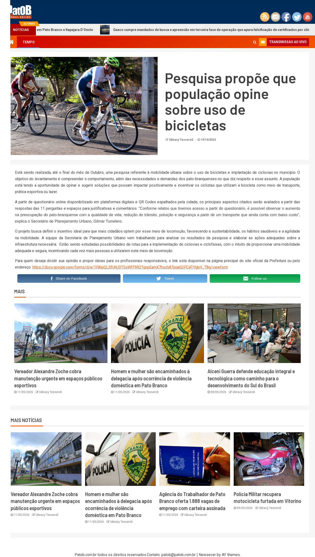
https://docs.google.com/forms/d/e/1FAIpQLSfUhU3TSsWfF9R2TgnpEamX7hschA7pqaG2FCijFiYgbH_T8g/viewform (130, 267)
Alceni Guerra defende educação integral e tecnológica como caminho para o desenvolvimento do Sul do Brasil (251, 378)
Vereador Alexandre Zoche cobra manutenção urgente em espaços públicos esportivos (58, 378)
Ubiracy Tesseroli (181, 139)
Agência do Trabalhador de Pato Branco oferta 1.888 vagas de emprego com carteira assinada (192, 501)
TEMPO (29, 42)
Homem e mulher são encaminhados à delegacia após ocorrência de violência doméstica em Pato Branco (151, 378)
